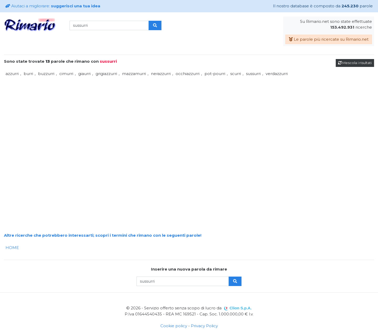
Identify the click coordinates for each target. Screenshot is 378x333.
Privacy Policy (204, 325)
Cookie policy (173, 325)
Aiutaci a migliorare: (52, 5)
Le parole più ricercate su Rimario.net (329, 39)
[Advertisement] (161, 114)
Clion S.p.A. (240, 308)
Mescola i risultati (355, 63)
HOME (12, 247)
